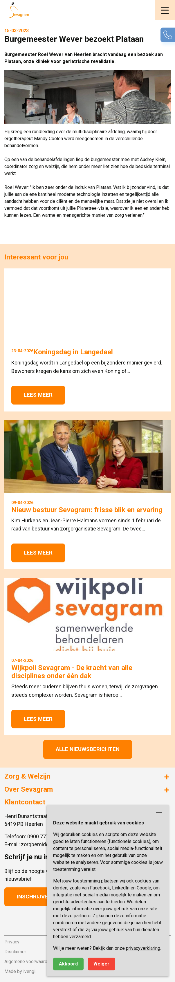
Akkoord (68, 964)
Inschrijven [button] (34, 896)
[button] (165, 10)
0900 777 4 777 (45, 836)
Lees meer (38, 394)
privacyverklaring (143, 948)
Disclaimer (15, 951)
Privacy (11, 942)
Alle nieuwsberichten (88, 749)
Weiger (101, 964)
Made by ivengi (19, 971)
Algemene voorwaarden (28, 961)
